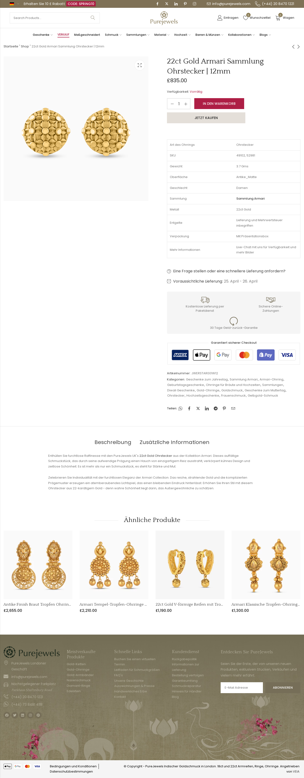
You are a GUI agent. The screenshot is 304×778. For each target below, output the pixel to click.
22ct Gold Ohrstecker (155, 455)
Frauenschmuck (233, 395)
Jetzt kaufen (206, 117)
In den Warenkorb (219, 103)
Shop (25, 46)
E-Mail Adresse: (242, 687)
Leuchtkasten (140, 65)
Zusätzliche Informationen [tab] (174, 442)
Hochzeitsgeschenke (202, 395)
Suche (93, 17)
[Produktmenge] (178, 104)
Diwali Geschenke (181, 390)
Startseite (11, 46)
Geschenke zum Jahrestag (207, 379)
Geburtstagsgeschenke (185, 385)
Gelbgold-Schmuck (263, 395)
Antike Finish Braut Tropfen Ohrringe (38, 604)
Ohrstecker (176, 395)
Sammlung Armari (244, 379)
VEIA (296, 771)
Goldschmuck (232, 390)
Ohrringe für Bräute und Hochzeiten (233, 385)
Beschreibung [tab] (113, 442)
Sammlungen (272, 385)
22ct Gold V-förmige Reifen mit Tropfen (192, 604)
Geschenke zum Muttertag (265, 390)
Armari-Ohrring (271, 379)
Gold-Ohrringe (208, 390)
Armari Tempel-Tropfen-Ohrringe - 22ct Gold (122, 604)
